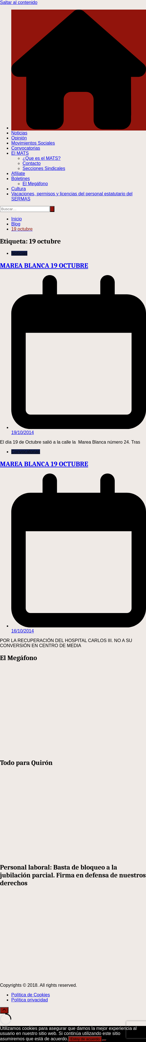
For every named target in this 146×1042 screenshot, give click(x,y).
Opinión (19, 138)
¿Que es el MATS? (42, 158)
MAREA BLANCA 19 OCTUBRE (44, 265)
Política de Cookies (30, 994)
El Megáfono (35, 183)
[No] (104, 1040)
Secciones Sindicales (44, 168)
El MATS (20, 153)
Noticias (19, 132)
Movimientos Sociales (33, 143)
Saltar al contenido (18, 2)
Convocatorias (25, 148)
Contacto (32, 163)
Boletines (20, 178)
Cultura (18, 188)
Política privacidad (29, 999)
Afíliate (18, 173)
